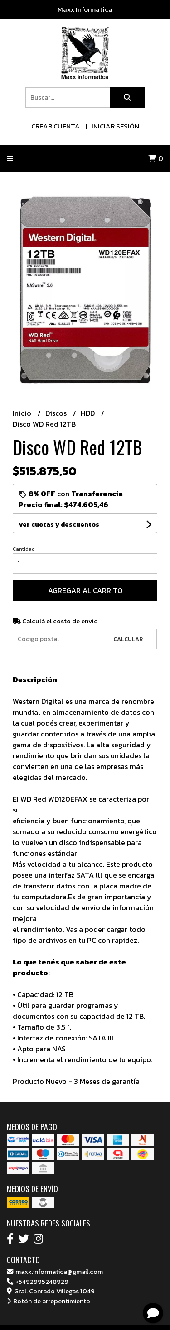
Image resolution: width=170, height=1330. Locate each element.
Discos (56, 413)
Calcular (128, 639)
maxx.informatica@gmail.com (55, 1272)
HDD (89, 413)
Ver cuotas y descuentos (59, 524)
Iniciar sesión (115, 126)
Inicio (23, 413)
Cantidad (24, 548)
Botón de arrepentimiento (48, 1301)
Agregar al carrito (85, 590)
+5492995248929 (37, 1282)
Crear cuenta (55, 126)
